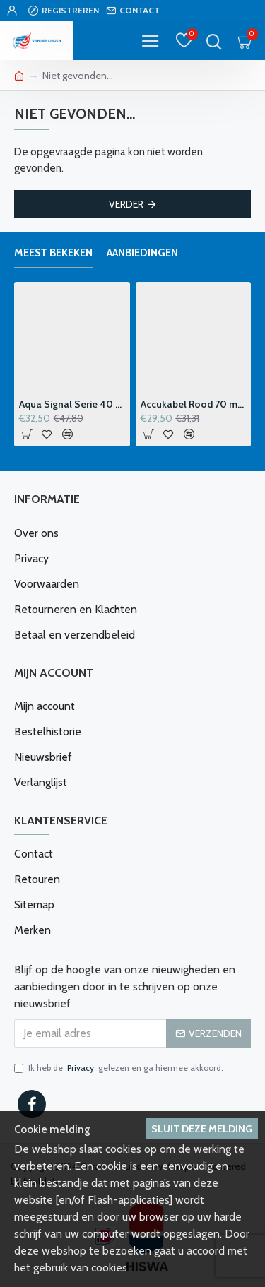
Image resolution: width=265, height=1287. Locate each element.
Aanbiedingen (142, 253)
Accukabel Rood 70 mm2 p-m (194, 404)
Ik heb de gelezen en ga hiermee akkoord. (118, 1068)
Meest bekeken (53, 253)
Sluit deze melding (201, 1128)
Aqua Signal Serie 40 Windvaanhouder (72, 404)
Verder (126, 204)
